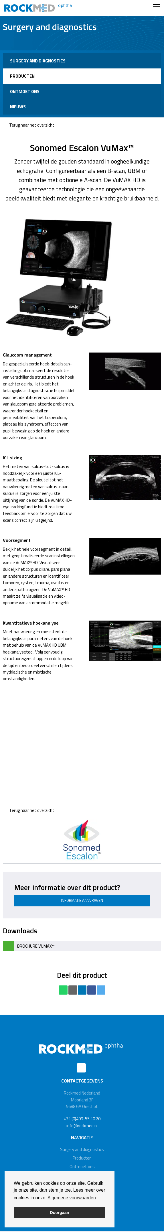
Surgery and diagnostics (38, 61)
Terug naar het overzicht (28, 125)
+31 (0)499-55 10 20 (82, 1118)
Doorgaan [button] (59, 1212)
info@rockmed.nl (82, 1125)
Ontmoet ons (24, 91)
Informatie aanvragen (82, 900)
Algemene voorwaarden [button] (72, 1197)
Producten (22, 76)
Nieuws (18, 106)
